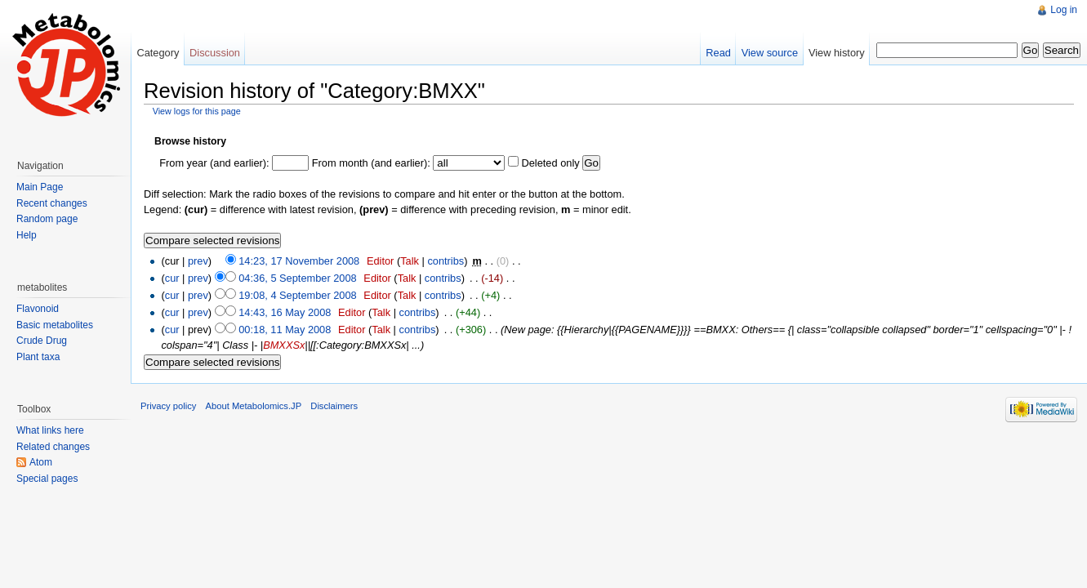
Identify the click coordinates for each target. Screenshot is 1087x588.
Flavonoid (37, 308)
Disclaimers (334, 406)
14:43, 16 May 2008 (284, 312)
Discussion (214, 53)
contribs (445, 261)
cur (172, 278)
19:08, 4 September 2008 (297, 295)
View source (770, 53)
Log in (1063, 10)
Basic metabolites (54, 325)
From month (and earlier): (371, 163)
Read (718, 53)
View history (837, 53)
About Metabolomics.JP (254, 406)
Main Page (39, 187)
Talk (409, 261)
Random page (47, 219)
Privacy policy (168, 406)
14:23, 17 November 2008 (298, 261)
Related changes (53, 446)
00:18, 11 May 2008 (284, 329)
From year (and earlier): (214, 163)
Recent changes (51, 203)
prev (198, 261)
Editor (380, 261)
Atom (40, 462)
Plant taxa (38, 357)
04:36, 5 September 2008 (297, 278)
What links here (50, 430)
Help (26, 235)
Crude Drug (41, 340)
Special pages (47, 478)
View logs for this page (197, 111)
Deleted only (550, 163)
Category (157, 53)
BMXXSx (284, 345)
